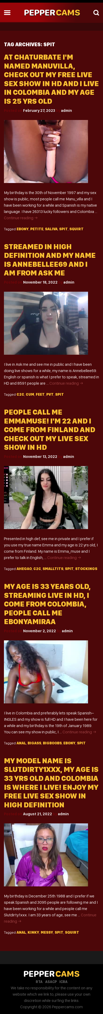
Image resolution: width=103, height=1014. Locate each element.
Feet (40, 394)
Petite (36, 229)
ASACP (51, 982)
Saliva (51, 229)
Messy (47, 932)
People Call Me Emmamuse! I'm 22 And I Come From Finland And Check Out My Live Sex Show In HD (49, 430)
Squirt (76, 229)
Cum (30, 394)
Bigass (34, 743)
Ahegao (24, 569)
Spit (63, 229)
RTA (39, 982)
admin (66, 110)
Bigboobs (52, 743)
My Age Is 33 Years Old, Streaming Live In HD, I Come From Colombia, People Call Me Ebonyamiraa (47, 604)
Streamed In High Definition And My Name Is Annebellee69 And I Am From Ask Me (50, 260)
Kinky (33, 932)
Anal (21, 743)
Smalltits (53, 569)
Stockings (86, 569)
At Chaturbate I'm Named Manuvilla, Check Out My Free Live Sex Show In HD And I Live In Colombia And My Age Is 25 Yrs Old (51, 79)
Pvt (50, 394)
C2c (20, 394)
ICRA (63, 982)
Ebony (23, 229)
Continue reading (21, 217)
